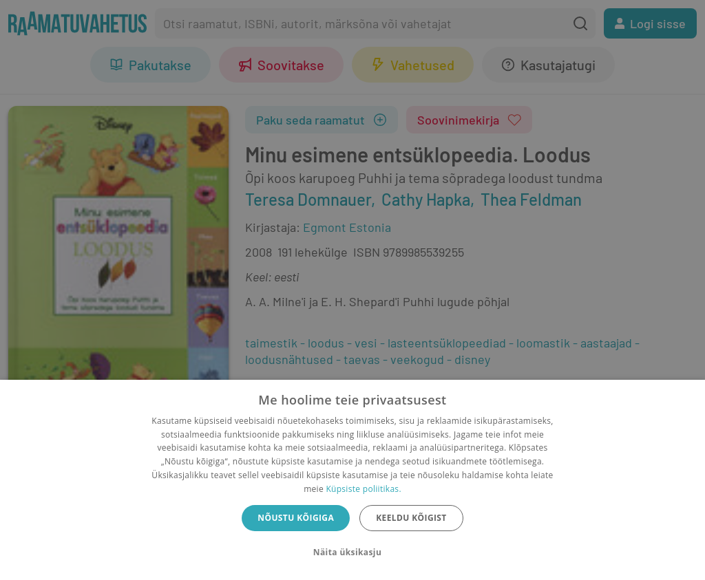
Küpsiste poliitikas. (363, 489)
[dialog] (352, 480)
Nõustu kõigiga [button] (295, 518)
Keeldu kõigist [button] (411, 518)
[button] (352, 552)
